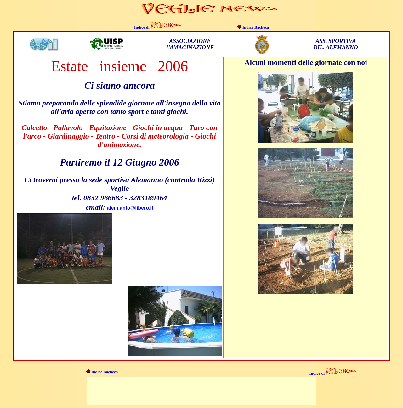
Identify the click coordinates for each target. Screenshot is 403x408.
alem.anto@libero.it (130, 208)
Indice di (142, 27)
